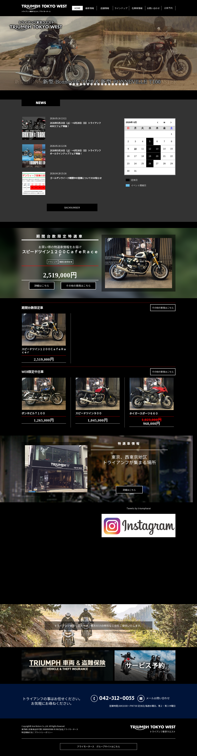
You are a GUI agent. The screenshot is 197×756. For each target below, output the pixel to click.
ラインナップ (121, 8)
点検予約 (168, 8)
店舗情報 (105, 8)
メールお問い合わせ (153, 698)
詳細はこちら (40, 287)
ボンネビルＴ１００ (33, 411)
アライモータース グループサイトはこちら (98, 748)
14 (116, 84)
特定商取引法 (27, 732)
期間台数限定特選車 (57, 235)
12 (109, 84)
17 (127, 84)
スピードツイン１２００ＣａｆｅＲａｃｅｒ (44, 348)
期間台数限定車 (65, 262)
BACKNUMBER (72, 205)
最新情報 (89, 8)
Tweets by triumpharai (139, 508)
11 (106, 84)
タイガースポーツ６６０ (143, 411)
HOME (77, 8)
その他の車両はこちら (76, 284)
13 (113, 84)
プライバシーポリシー (43, 732)
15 (120, 84)
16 (123, 84)
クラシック (52, 261)
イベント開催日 (138, 185)
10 (102, 84)
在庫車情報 (137, 8)
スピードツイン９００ (88, 411)
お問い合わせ (153, 8)
